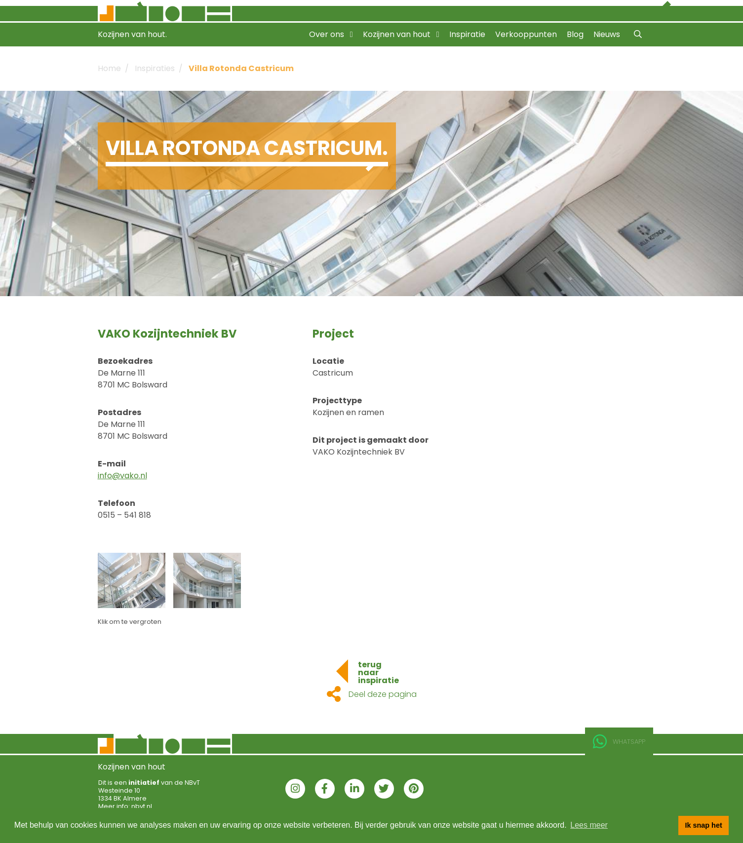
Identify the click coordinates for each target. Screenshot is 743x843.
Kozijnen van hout (401, 34)
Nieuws (606, 34)
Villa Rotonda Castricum (241, 68)
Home (109, 68)
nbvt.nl (141, 806)
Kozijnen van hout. (132, 34)
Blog (575, 34)
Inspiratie (467, 34)
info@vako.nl (122, 475)
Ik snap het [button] (703, 825)
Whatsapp (619, 742)
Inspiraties (155, 68)
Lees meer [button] (589, 825)
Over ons (331, 34)
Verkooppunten (526, 34)
